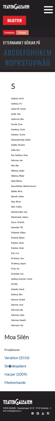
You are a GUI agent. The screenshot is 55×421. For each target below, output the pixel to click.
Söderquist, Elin (17, 325)
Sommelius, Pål (17, 227)
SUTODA (14, 283)
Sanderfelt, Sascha (18, 108)
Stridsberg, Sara (17, 258)
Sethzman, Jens (17, 160)
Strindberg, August (18, 263)
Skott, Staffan (16, 206)
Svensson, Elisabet (18, 299)
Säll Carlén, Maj (17, 309)
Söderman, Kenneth (18, 320)
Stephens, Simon (17, 242)
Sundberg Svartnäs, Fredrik (21, 278)
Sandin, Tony (15, 113)
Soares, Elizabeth (17, 222)
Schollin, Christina (18, 144)
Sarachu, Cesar (17, 124)
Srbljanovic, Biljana (18, 232)
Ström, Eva (15, 268)
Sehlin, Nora (15, 149)
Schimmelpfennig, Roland (21, 139)
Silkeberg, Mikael (17, 175)
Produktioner (9, 32)
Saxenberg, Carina (18, 129)
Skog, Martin (16, 201)
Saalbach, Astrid (17, 98)
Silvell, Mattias (16, 180)
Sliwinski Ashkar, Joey (19, 211)
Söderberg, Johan (17, 314)
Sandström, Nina (17, 118)
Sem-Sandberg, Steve (19, 155)
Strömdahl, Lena (17, 273)
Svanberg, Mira (16, 294)
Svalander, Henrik (17, 289)
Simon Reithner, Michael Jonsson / (24, 186)
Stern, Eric (15, 253)
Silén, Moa (15, 165)
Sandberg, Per (16, 103)
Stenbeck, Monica (17, 237)
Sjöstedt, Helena (17, 196)
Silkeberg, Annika (17, 170)
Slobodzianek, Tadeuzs (19, 216)
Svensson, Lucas (17, 304)
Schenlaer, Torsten (18, 134)
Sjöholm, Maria (16, 191)
